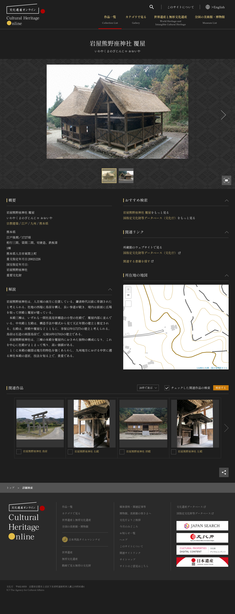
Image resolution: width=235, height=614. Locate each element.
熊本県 (43, 223)
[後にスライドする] (223, 115)
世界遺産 (67, 552)
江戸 (24, 223)
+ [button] (128, 290)
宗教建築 (13, 223)
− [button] (128, 295)
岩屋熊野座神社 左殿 (190, 451)
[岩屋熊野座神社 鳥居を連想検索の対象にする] (18, 451)
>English (215, 7)
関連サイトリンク (130, 553)
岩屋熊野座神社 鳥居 (35, 451)
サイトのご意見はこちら (134, 566)
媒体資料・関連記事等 (133, 507)
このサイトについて (180, 7)
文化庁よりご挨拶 (130, 520)
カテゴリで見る (135, 20)
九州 (33, 223)
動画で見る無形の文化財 (76, 565)
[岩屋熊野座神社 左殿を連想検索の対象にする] (173, 451)
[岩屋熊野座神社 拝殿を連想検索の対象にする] (121, 451)
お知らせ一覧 (127, 533)
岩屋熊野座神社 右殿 (87, 451)
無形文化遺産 (70, 559)
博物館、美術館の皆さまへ (135, 513)
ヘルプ (124, 540)
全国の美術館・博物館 (210, 20)
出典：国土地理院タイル (216, 368)
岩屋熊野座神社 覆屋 (137, 212)
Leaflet (200, 368)
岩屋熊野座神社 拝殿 (138, 451)
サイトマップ (127, 559)
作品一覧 (110, 20)
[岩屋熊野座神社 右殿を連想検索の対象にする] (70, 451)
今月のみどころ (129, 526)
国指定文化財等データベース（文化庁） (150, 218)
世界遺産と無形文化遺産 (170, 20)
